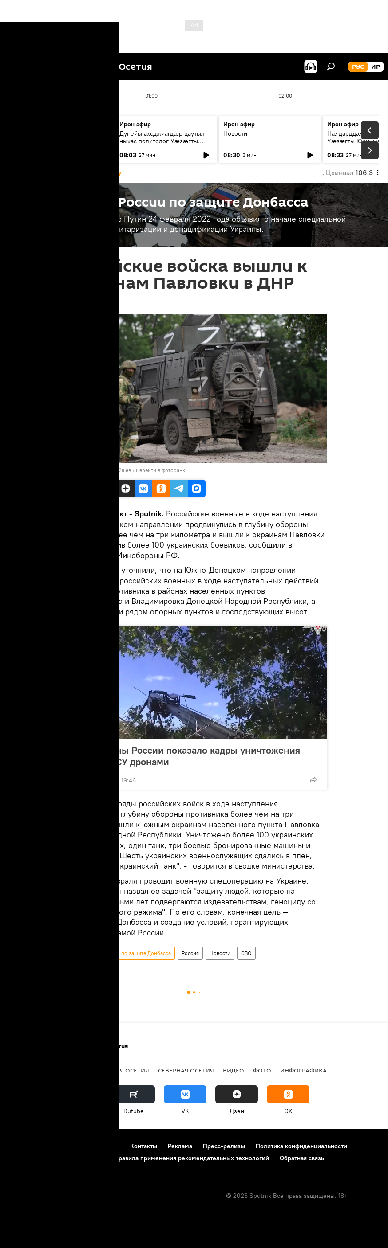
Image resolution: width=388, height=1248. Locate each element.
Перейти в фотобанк (160, 470)
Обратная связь (302, 1158)
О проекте (24, 1146)
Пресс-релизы (224, 1146)
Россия (190, 953)
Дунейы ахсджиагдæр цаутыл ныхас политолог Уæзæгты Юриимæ (162, 141)
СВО (246, 953)
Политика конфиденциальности (301, 1146)
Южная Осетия (124, 1070)
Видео (233, 1070)
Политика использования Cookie (56, 1158)
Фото (262, 1070)
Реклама (180, 1146)
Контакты (143, 1146)
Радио (20, 1070)
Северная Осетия (186, 1070)
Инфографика (303, 1070)
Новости (28, 133)
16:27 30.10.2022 (85, 303)
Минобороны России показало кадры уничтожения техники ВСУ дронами (185, 755)
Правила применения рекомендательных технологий (191, 1158)
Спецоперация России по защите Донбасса (118, 953)
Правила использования (84, 1146)
